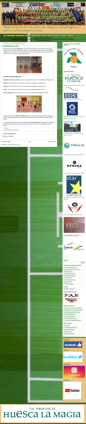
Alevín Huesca (68, 281)
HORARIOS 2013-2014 (11, 46)
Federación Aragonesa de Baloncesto (74, 310)
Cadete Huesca (68, 271)
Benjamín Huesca (69, 283)
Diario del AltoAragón (70, 329)
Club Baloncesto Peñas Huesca (72, 312)
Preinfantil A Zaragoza (70, 273)
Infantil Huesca (68, 277)
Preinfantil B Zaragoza (70, 275)
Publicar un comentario (8, 136)
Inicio (30, 141)
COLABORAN (70, 35)
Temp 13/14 (16, 130)
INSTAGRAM (63, 35)
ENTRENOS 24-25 (20, 35)
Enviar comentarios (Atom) (14, 144)
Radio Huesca (68, 331)
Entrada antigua (52, 141)
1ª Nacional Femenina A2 (71, 267)
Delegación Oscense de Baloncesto (73, 308)
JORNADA (28, 35)
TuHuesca (67, 325)
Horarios (10, 130)
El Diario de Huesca (69, 333)
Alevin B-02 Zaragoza (70, 279)
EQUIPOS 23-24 (11, 35)
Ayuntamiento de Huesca (71, 327)
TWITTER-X (57, 35)
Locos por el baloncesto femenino (73, 320)
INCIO (4, 35)
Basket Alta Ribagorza (70, 314)
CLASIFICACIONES (36, 35)
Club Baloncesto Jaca (70, 316)
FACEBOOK (50, 35)
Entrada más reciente (6, 141)
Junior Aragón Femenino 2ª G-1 (72, 269)
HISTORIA (44, 35)
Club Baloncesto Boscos (70, 318)
